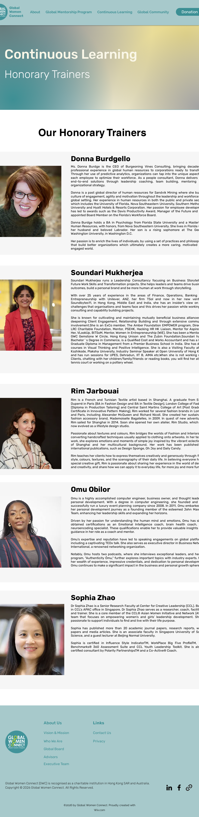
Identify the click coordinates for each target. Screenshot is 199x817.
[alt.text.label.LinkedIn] (169, 788)
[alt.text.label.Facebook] (179, 788)
